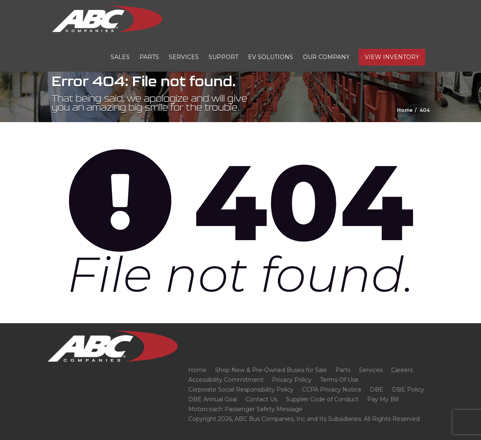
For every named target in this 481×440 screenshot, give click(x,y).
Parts (149, 57)
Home (197, 370)
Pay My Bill (382, 399)
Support (223, 57)
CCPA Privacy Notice (331, 389)
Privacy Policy (291, 379)
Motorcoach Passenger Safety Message (245, 409)
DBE (376, 389)
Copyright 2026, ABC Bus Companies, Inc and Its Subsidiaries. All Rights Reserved (304, 418)
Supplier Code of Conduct (322, 399)
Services (184, 57)
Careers (402, 370)
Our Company (326, 57)
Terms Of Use (339, 379)
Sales (120, 57)
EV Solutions (270, 57)
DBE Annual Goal (212, 399)
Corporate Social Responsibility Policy (241, 389)
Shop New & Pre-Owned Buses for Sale (271, 370)
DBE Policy (408, 389)
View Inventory (392, 57)
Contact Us (261, 399)
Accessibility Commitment (225, 379)
